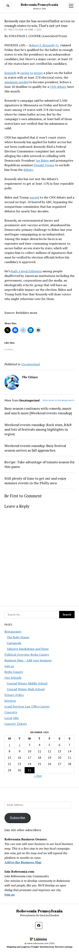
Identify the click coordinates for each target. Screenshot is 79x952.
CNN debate (58, 87)
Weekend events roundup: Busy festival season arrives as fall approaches (35, 448)
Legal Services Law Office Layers (27, 706)
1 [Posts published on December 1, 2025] (9, 745)
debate (28, 170)
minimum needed (16, 82)
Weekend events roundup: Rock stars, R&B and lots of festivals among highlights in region (37, 429)
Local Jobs (11, 718)
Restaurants (12, 631)
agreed (34, 197)
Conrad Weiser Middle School (27, 683)
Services (10, 701)
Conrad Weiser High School (26, 689)
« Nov (38, 776)
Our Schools (12, 677)
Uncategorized (30, 364)
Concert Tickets (15, 724)
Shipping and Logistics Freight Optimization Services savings (39, 946)
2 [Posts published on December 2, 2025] (19, 745)
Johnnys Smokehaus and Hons (28, 649)
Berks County (13, 672)
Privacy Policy (14, 695)
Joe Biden (42, 160)
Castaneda (14, 643)
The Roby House (18, 637)
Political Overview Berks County (26, 654)
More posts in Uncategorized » (59, 400)
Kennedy (10, 73)
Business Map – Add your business (28, 660)
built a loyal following (26, 271)
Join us (9, 666)
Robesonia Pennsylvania (39, 4)
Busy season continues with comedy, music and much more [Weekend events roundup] (38, 410)
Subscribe (17, 818)
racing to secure (31, 73)
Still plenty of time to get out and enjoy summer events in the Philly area (35, 480)
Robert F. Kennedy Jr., (44, 45)
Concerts (10, 712)
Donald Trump (44, 165)
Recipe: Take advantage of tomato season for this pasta (39, 464)
